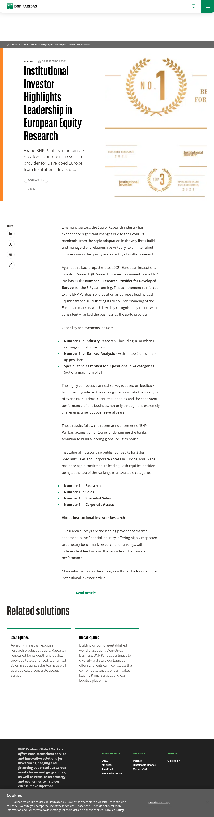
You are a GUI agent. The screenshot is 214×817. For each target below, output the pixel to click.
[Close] (207, 802)
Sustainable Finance (144, 764)
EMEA (105, 760)
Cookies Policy (114, 810)
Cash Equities (36, 179)
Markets (16, 45)
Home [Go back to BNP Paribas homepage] (8, 45)
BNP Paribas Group (112, 773)
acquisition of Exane (91, 432)
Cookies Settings (159, 802)
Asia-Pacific (108, 769)
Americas (107, 764)
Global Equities (89, 637)
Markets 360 (140, 769)
